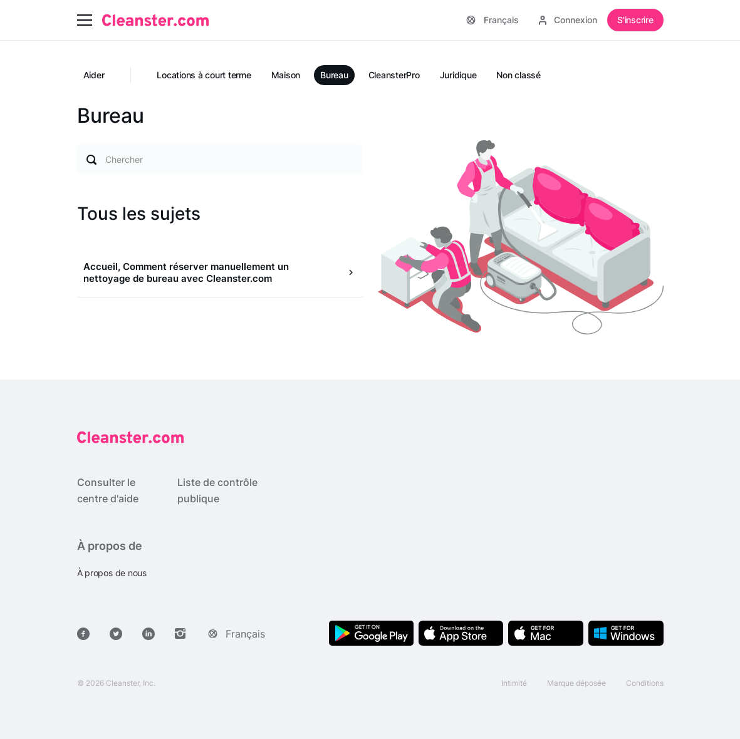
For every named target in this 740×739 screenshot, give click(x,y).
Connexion (568, 19)
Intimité (514, 683)
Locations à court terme (204, 75)
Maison (286, 75)
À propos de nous (112, 572)
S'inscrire (635, 19)
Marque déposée (576, 683)
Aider (94, 75)
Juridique (458, 75)
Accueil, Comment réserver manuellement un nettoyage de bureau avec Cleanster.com (186, 272)
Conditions (645, 683)
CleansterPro (394, 75)
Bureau (334, 75)
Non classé (518, 75)
